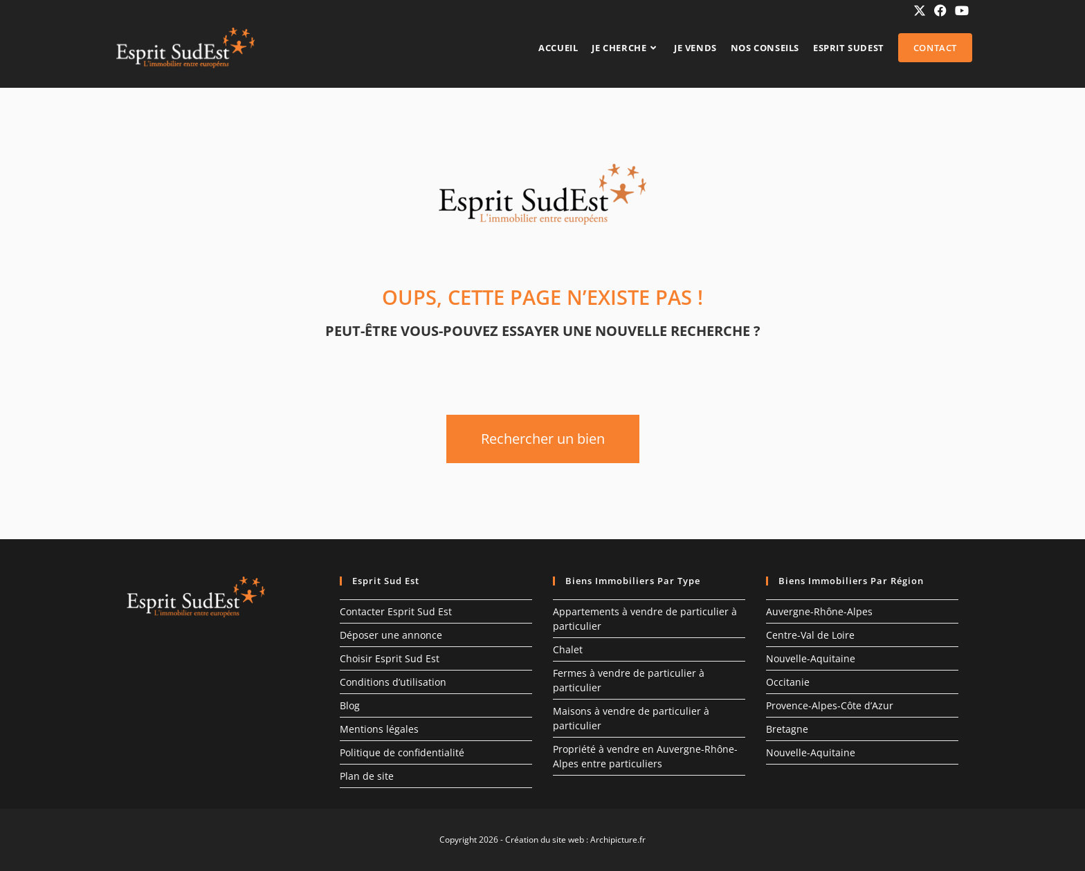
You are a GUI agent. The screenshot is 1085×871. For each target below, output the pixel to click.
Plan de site (367, 776)
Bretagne (787, 729)
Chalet (568, 649)
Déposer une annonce (391, 634)
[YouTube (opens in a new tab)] (960, 10)
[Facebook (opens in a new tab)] (940, 10)
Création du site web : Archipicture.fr (575, 839)
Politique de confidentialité (402, 752)
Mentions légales (379, 729)
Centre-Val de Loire (810, 634)
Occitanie (788, 682)
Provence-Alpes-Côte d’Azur (829, 705)
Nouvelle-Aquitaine (810, 658)
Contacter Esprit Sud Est (396, 611)
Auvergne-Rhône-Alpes (819, 611)
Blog (350, 705)
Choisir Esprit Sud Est (389, 658)
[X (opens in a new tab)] (919, 10)
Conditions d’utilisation (393, 682)
